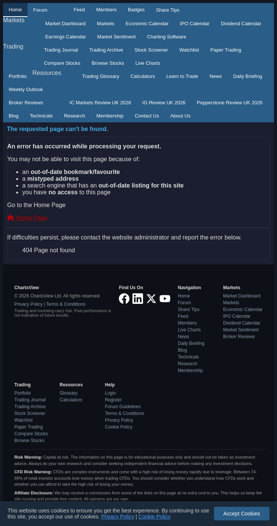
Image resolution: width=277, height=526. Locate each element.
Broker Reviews (26, 102)
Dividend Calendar (241, 23)
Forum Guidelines (123, 406)
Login (110, 393)
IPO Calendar (195, 23)
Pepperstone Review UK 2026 (229, 102)
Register (113, 400)
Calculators (143, 76)
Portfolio (18, 76)
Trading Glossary (100, 76)
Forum (40, 10)
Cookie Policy (118, 427)
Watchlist (189, 50)
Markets (14, 20)
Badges (136, 9)
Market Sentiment (116, 37)
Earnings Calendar (65, 37)
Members (106, 9)
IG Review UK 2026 (163, 102)
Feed (79, 9)
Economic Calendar (147, 23)
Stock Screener (151, 50)
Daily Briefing (247, 76)
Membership (109, 116)
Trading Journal (61, 50)
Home (15, 9)
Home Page (27, 218)
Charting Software (166, 37)
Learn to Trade (182, 76)
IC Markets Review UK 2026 (100, 102)
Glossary (68, 393)
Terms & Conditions (65, 304)
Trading (13, 46)
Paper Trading (225, 50)
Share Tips (167, 10)
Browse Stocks (108, 63)
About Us (180, 116)
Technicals (41, 116)
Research (74, 116)
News (215, 76)
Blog (13, 116)
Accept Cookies (241, 514)
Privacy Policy (28, 304)
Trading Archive (106, 50)
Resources (46, 73)
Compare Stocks (62, 63)
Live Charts (147, 63)
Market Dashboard (65, 23)
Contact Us (147, 116)
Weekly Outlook (26, 89)
